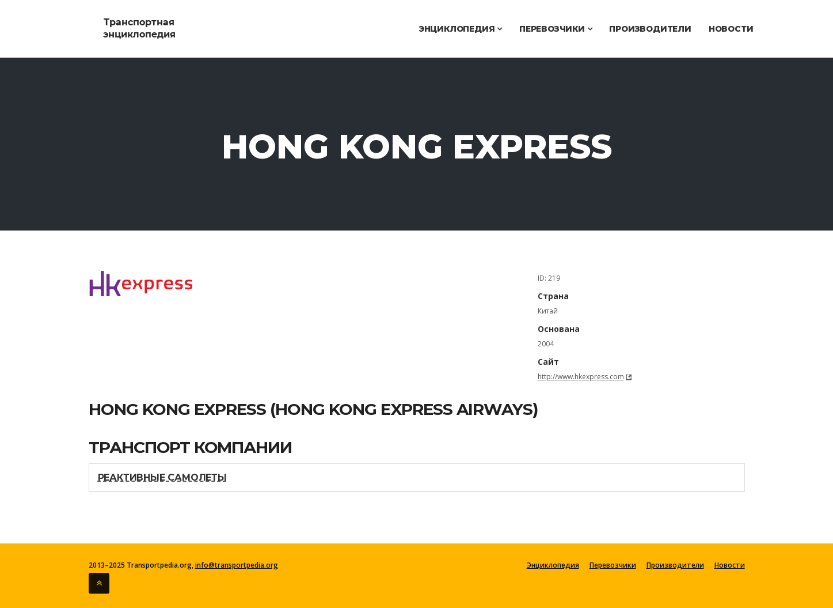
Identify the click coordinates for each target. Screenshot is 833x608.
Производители (650, 29)
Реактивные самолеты (162, 477)
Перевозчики (555, 29)
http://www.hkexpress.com (581, 377)
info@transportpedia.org (236, 565)
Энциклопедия (460, 29)
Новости (731, 29)
